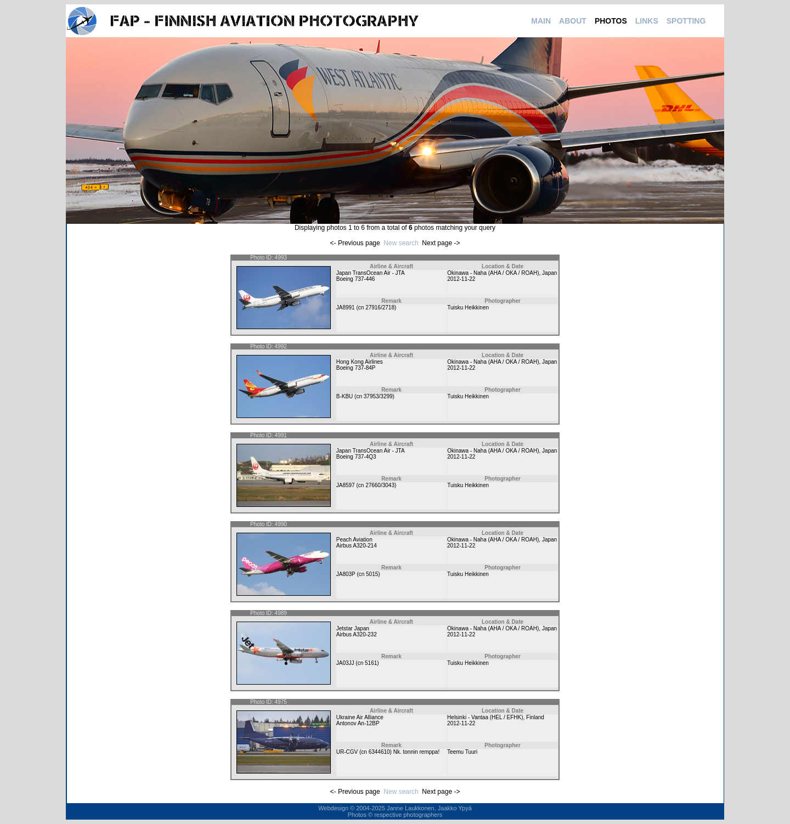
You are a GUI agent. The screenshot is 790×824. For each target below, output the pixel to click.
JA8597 (345, 485)
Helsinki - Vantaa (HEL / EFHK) (485, 717)
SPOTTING (686, 20)
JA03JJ (345, 663)
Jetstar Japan (352, 628)
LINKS (646, 20)
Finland (535, 717)
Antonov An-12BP (358, 723)
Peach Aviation (354, 540)
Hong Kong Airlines (359, 362)
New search (400, 243)
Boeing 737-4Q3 (356, 457)
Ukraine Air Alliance (359, 717)
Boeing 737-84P (356, 368)
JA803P (346, 574)
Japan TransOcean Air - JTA (370, 273)
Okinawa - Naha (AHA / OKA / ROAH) (493, 273)
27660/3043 (379, 485)
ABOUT (572, 20)
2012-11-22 (461, 279)
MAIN (541, 20)
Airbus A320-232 (356, 634)
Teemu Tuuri (462, 752)
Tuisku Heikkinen (468, 307)
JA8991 (345, 307)
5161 (371, 663)
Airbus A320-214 (356, 546)
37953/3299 (378, 396)
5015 (372, 574)
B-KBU (344, 396)
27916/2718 (379, 307)
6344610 (379, 752)
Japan (549, 273)
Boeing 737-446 (355, 279)
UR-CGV (347, 752)
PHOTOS (611, 20)
